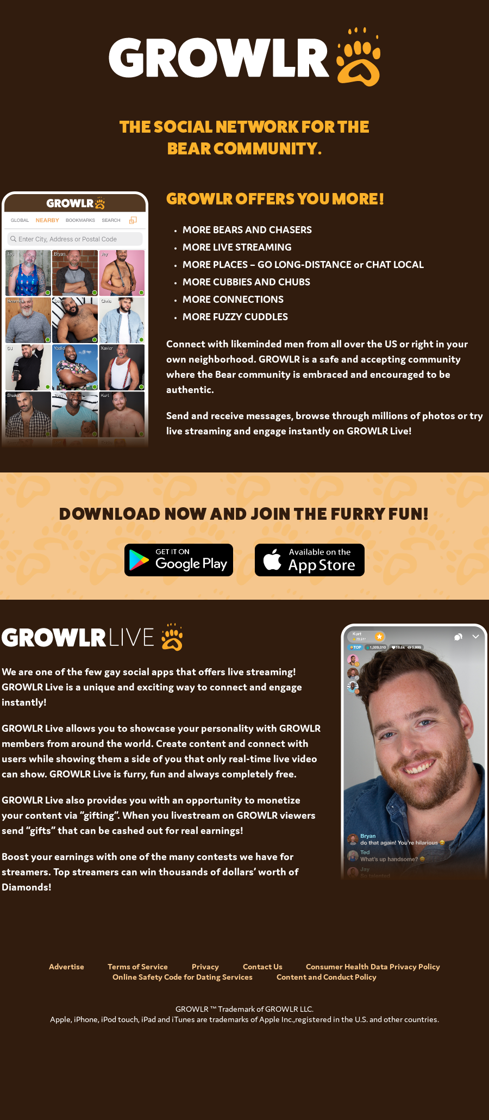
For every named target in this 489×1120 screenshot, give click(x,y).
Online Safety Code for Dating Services (182, 977)
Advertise (66, 966)
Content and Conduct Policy (327, 977)
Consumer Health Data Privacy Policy (373, 966)
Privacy (205, 966)
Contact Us (263, 966)
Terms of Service (138, 966)
